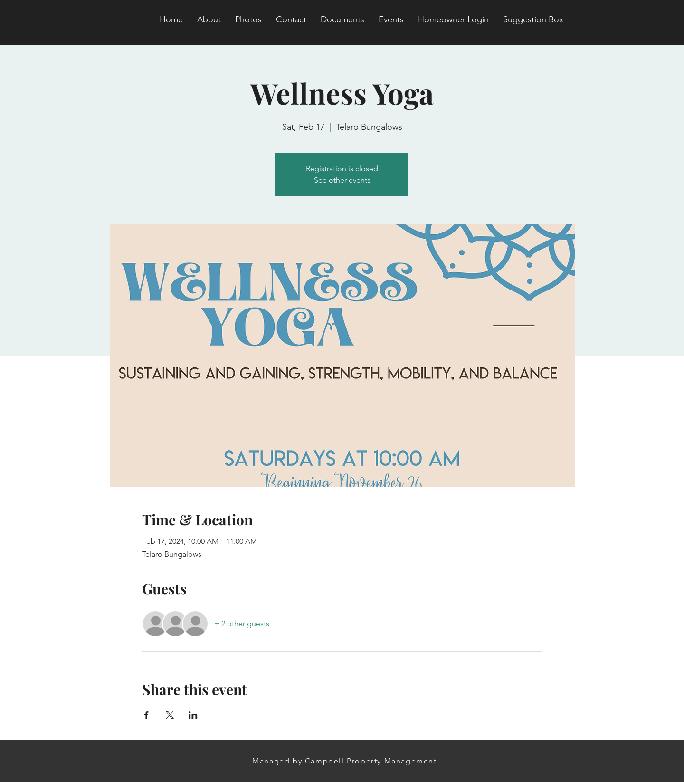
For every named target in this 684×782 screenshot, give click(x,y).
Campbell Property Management (371, 760)
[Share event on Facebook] (146, 715)
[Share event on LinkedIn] (193, 715)
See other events (342, 179)
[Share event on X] (169, 715)
